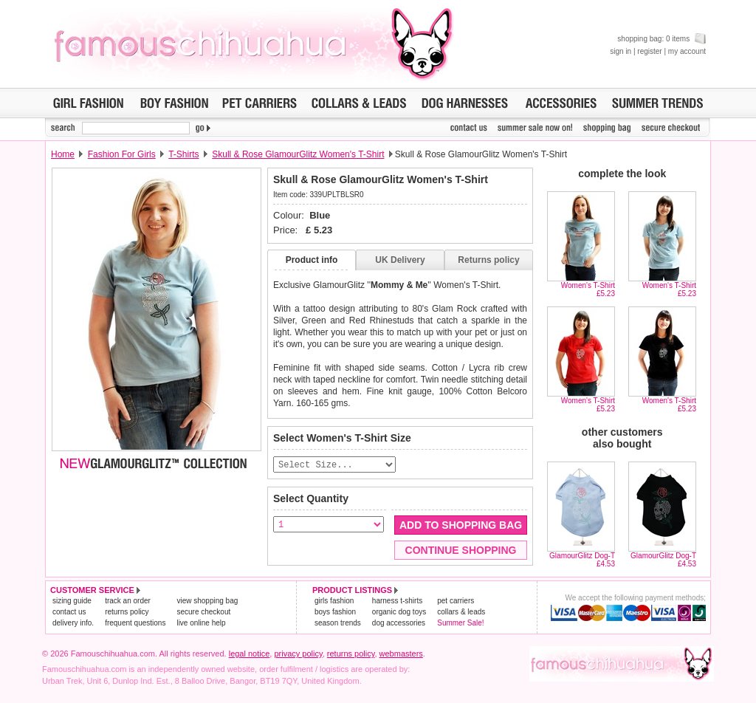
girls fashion (334, 601)
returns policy (126, 612)
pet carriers (455, 601)
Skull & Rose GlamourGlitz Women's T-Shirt (298, 154)
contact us (69, 612)
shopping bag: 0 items (661, 39)
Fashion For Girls (122, 154)
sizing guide (72, 601)
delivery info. (73, 624)
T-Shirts (183, 154)
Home (63, 154)
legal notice (249, 654)
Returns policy (488, 260)
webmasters (401, 654)
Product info (312, 260)
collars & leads (461, 612)
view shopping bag (207, 601)
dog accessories (398, 624)
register (649, 51)
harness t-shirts (397, 601)
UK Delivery (400, 260)
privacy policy (298, 654)
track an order (128, 601)
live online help (200, 624)
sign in (620, 51)
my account (687, 51)
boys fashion (335, 612)
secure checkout (203, 612)
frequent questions (135, 624)
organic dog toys (399, 612)
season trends (338, 624)
